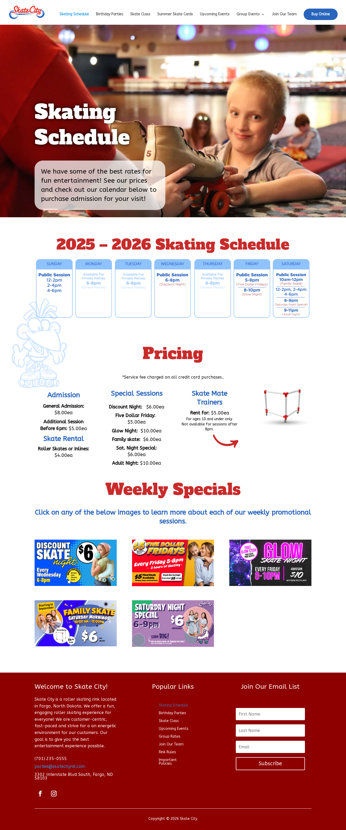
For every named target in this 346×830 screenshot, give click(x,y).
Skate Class (140, 14)
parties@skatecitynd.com (60, 766)
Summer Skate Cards (175, 14)
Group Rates (169, 737)
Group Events (248, 14)
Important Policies (168, 762)
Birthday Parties (109, 14)
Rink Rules (167, 752)
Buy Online (320, 14)
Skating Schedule (74, 14)
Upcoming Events (215, 14)
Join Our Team (284, 14)
